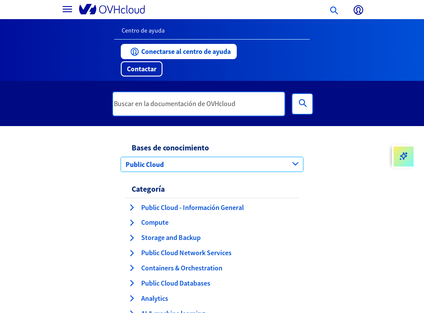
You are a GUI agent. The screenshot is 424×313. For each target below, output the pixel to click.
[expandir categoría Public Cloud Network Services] (131, 253)
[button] (179, 51)
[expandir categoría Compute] (131, 222)
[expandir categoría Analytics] (131, 298)
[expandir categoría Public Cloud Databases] (131, 283)
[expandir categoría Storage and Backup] (131, 237)
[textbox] (198, 104)
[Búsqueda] (302, 104)
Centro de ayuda (143, 30)
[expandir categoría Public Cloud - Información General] (131, 207)
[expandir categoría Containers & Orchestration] (131, 267)
